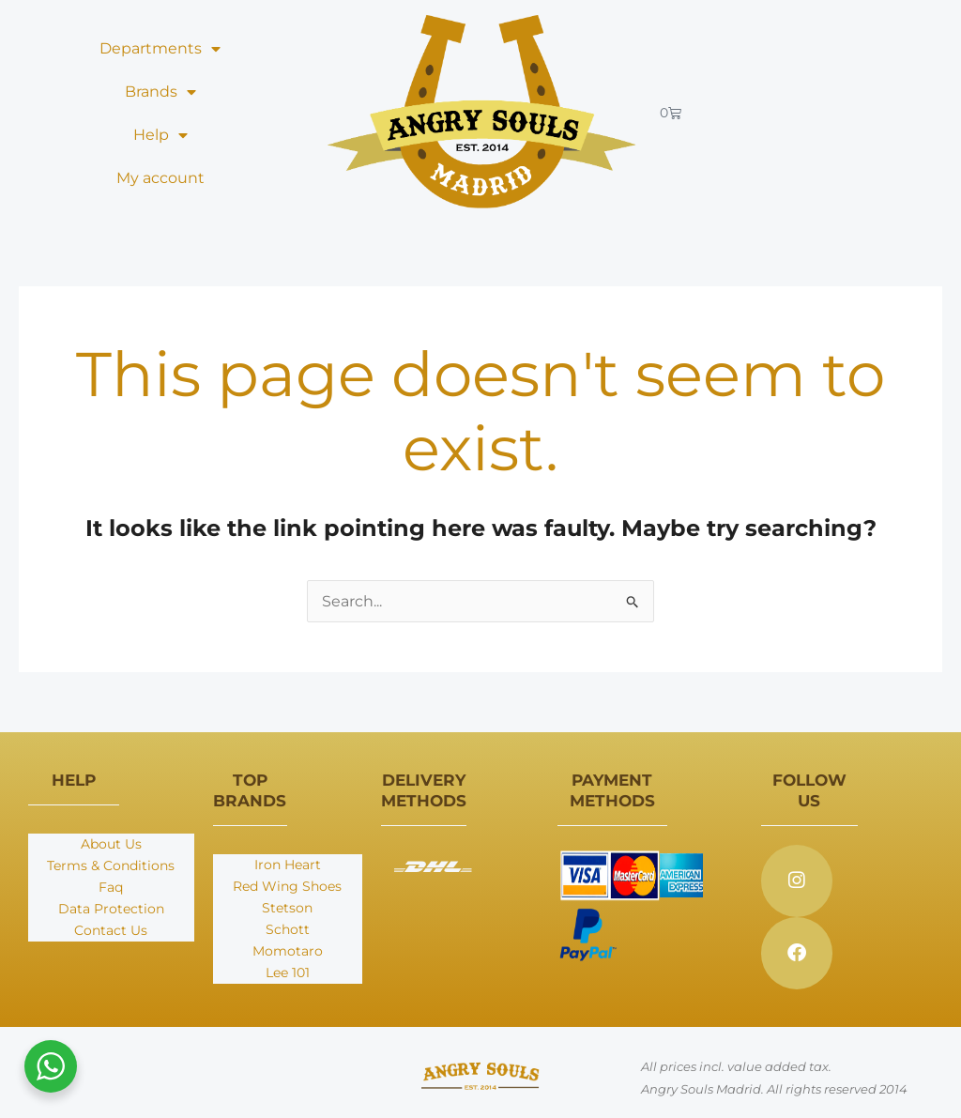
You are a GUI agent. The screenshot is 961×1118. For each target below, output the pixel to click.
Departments (160, 49)
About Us (111, 843)
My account (160, 178)
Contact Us (110, 930)
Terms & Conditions (111, 865)
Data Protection (111, 908)
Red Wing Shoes (287, 886)
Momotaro (287, 950)
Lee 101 (288, 972)
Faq (111, 887)
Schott (288, 929)
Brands (160, 92)
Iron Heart (287, 864)
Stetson (287, 907)
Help (160, 135)
